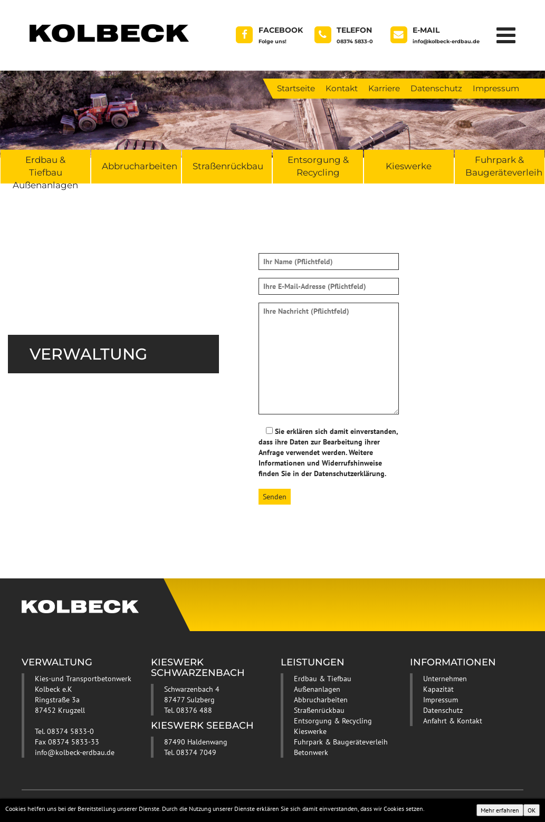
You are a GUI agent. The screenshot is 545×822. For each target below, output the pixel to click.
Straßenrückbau (228, 166)
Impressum (496, 88)
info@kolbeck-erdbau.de (74, 752)
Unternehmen (445, 678)
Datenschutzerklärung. (350, 473)
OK (532, 810)
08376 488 (194, 710)
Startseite (296, 88)
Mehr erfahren (500, 810)
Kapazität (438, 689)
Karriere (384, 88)
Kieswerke (409, 166)
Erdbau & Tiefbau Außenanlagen (45, 168)
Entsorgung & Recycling (318, 166)
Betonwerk (311, 752)
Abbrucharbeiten (139, 166)
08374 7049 (196, 752)
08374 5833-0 (70, 731)
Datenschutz (436, 88)
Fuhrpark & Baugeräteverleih (503, 166)
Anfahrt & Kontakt (452, 721)
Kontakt (342, 88)
